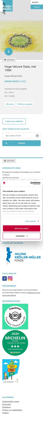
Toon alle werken (14, 121)
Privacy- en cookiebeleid (12, 410)
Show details (30, 221)
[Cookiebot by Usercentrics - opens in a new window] (30, 183)
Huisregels (6, 404)
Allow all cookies (21, 228)
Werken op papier (25, 104)
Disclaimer (6, 407)
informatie (7, 50)
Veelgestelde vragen (10, 401)
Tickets (37, 7)
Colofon (5, 413)
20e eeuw (10, 104)
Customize (21, 236)
